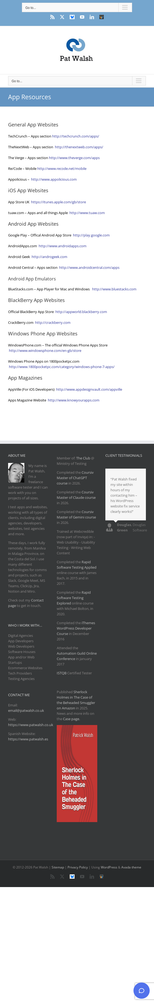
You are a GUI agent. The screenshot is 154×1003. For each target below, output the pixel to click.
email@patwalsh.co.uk (26, 710)
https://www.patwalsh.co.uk (30, 724)
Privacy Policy (78, 867)
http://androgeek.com (49, 256)
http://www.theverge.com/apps (74, 157)
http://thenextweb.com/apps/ (79, 147)
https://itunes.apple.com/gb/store (58, 202)
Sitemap (58, 867)
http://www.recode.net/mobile (61, 168)
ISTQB (61, 673)
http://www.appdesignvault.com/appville (89, 389)
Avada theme (131, 867)
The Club (83, 458)
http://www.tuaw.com (87, 212)
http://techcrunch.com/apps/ (75, 136)
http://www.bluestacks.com (114, 289)
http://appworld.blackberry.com (81, 311)
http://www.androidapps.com (62, 245)
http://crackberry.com (53, 322)
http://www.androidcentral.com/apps (89, 267)
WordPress (109, 867)
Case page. (71, 718)
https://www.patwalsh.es (28, 739)
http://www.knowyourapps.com (73, 400)
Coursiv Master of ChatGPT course (75, 478)
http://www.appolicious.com (54, 179)
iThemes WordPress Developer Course (76, 628)
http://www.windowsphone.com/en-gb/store (45, 350)
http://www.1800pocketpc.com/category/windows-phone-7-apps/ (62, 366)
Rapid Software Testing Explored (74, 598)
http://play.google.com (91, 235)
